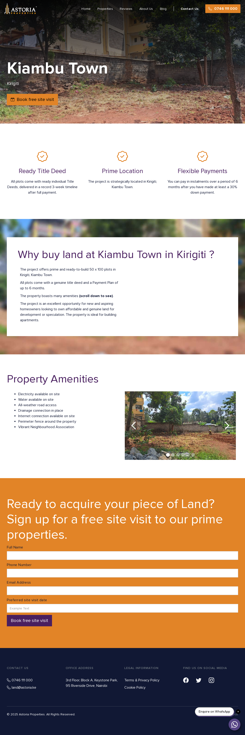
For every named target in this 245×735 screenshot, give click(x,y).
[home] (21, 8)
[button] (134, 425)
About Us (146, 9)
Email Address (19, 582)
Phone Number (19, 565)
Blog (163, 9)
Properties (105, 9)
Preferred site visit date (27, 600)
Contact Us (190, 9)
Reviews (126, 9)
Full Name (15, 547)
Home (86, 9)
